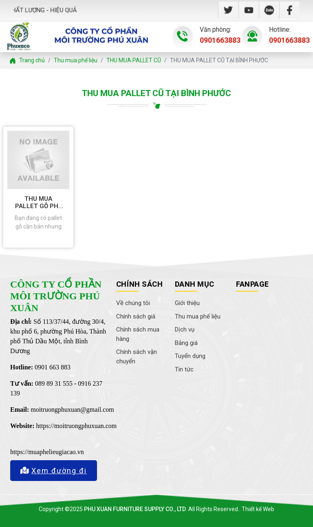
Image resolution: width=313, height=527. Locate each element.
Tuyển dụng (190, 356)
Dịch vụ (184, 329)
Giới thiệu (187, 303)
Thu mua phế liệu (197, 316)
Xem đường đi (53, 470)
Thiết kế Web (258, 509)
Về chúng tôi (133, 303)
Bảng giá (186, 343)
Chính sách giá (135, 316)
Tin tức (184, 369)
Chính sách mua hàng (137, 334)
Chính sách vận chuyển (136, 356)
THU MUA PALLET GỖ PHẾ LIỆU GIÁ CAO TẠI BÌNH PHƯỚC (38, 202)
